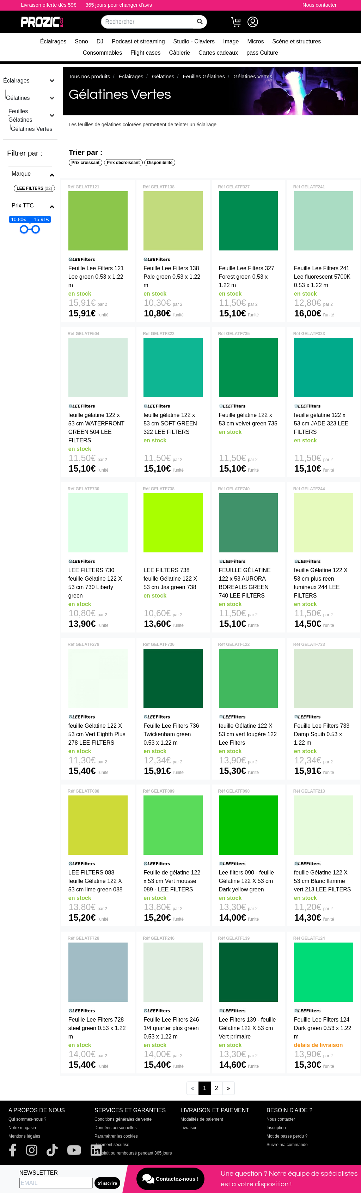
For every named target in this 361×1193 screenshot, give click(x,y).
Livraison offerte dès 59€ (48, 5)
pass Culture (262, 53)
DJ (100, 41)
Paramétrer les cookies (116, 1136)
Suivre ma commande (287, 1144)
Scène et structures (297, 41)
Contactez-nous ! (170, 1179)
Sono (81, 41)
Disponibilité (159, 163)
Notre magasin (22, 1127)
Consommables (102, 53)
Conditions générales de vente (123, 1119)
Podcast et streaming (138, 41)
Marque (21, 174)
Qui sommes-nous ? (27, 1119)
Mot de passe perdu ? (287, 1136)
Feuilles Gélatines (20, 115)
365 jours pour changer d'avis (119, 5)
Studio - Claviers (194, 41)
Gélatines (18, 98)
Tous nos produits (89, 76)
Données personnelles (115, 1127)
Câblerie (179, 53)
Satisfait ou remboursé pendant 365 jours (133, 1153)
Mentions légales (24, 1136)
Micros (255, 41)
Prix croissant (85, 163)
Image (231, 41)
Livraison (188, 1127)
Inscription (276, 1127)
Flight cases (145, 53)
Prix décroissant (123, 163)
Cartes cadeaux (218, 53)
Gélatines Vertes (31, 129)
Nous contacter (319, 5)
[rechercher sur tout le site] (200, 22)
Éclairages (53, 41)
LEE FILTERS (34, 188)
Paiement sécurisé (111, 1144)
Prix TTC (23, 205)
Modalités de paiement (201, 1119)
